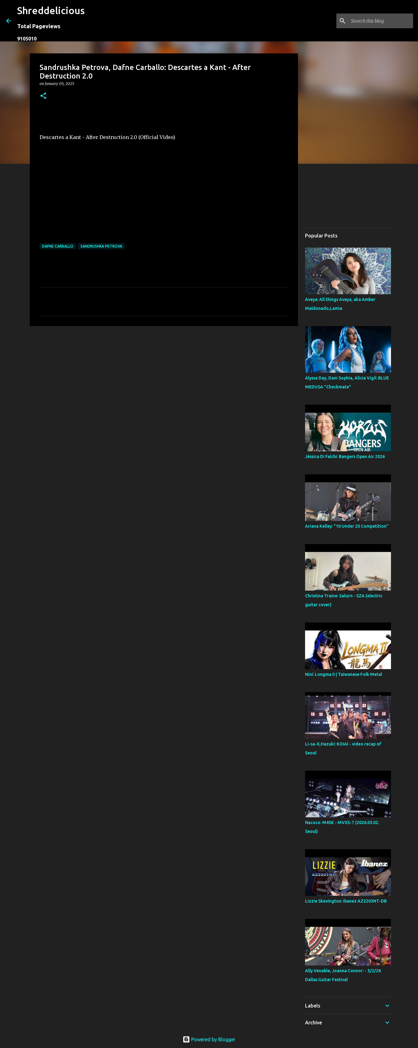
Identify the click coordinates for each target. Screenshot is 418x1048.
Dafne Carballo (57, 246)
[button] (43, 96)
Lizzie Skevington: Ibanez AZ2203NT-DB (346, 901)
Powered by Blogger (209, 1039)
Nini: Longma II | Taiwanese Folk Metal (343, 674)
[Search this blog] (381, 20)
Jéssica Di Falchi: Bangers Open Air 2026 (345, 456)
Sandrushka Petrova (101, 246)
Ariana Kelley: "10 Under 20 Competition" (347, 526)
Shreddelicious (51, 10)
